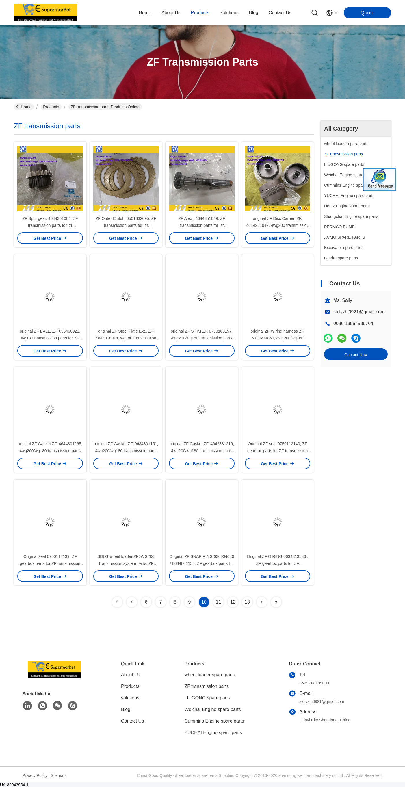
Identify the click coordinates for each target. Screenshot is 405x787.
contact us (280, 12)
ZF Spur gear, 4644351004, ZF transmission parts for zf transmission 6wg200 (50, 225)
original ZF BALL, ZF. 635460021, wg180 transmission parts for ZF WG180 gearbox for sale (50, 338)
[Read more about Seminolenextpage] (117, 602)
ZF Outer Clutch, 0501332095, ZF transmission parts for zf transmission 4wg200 (126, 225)
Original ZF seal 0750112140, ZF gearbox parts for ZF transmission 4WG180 (277, 450)
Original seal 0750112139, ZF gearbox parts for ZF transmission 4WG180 (50, 563)
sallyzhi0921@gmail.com (358, 311)
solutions (229, 12)
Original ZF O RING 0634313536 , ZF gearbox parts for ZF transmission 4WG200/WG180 (277, 563)
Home (145, 12)
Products (51, 107)
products (200, 12)
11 (218, 601)
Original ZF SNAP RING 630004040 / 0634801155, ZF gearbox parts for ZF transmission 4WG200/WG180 (201, 563)
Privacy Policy (34, 775)
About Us (130, 674)
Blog (125, 709)
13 (247, 601)
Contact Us (132, 721)
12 (232, 601)
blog (253, 12)
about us (171, 12)
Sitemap (58, 775)
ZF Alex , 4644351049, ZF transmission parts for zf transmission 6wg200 (201, 225)
